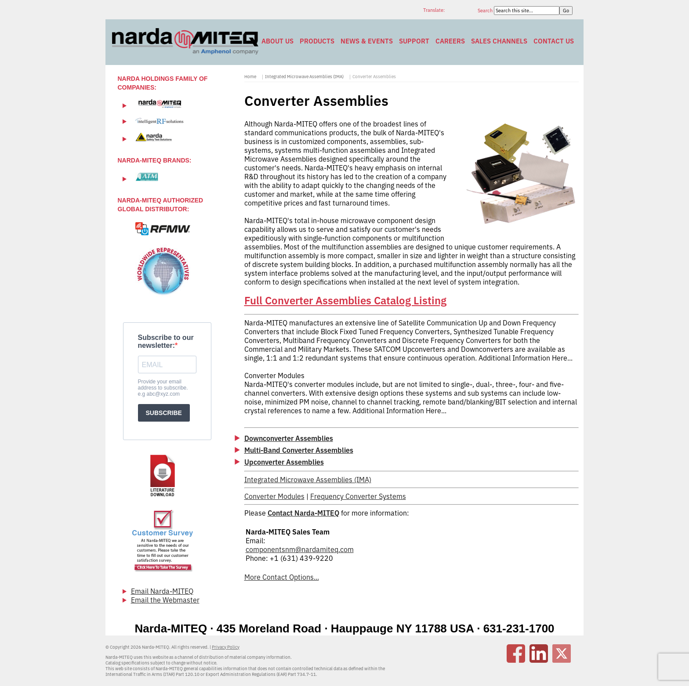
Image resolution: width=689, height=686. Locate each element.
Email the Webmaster (165, 600)
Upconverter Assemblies (284, 462)
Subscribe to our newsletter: (166, 341)
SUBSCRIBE (164, 412)
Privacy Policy (225, 647)
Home (250, 76)
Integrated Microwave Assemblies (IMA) (304, 76)
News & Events (367, 41)
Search (486, 10)
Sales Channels (499, 41)
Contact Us (553, 41)
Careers (450, 41)
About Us (277, 41)
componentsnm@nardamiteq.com (300, 549)
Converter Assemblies (374, 76)
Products (317, 41)
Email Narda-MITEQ (162, 591)
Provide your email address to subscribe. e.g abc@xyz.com (163, 388)
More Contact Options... (281, 577)
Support (414, 41)
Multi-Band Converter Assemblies (298, 450)
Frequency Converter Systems (358, 496)
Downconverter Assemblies (288, 438)
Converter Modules (274, 496)
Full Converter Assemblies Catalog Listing (345, 300)
